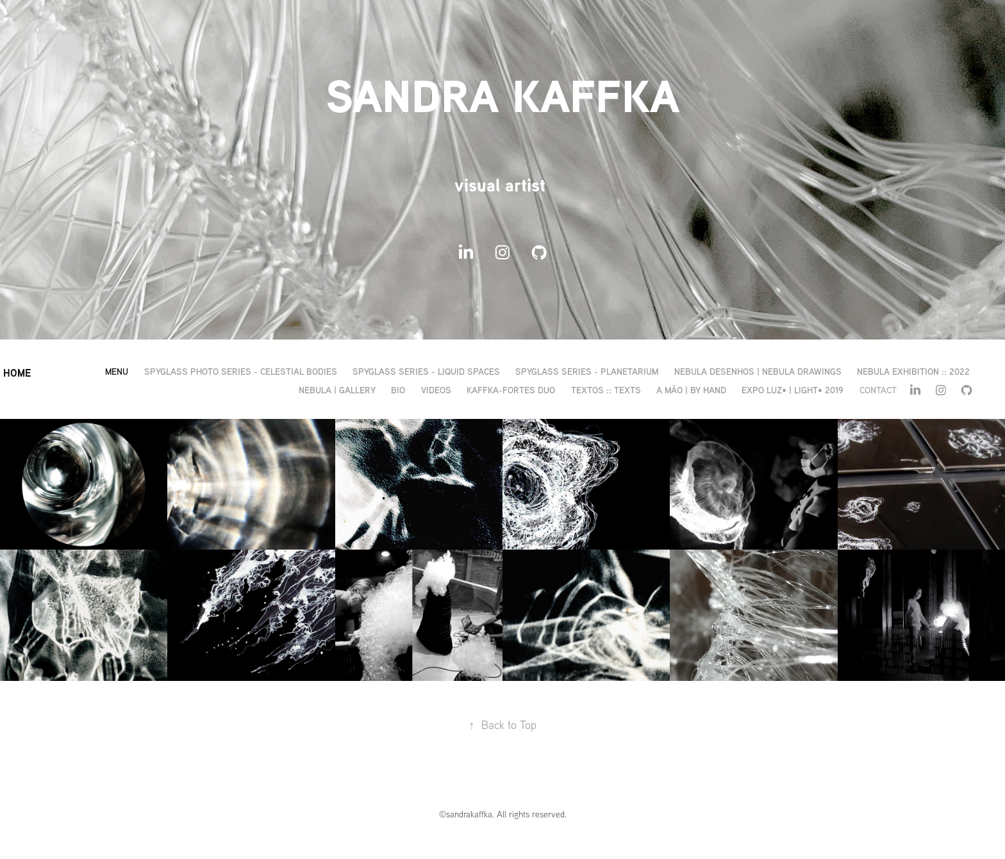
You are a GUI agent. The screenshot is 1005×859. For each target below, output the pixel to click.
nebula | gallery (337, 390)
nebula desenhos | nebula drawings (758, 371)
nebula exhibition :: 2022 (913, 371)
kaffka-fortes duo (511, 390)
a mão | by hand (691, 390)
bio (398, 390)
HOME (17, 373)
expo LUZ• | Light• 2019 (792, 390)
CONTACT (878, 390)
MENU (116, 371)
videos (436, 390)
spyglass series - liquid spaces (426, 371)
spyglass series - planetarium (586, 371)
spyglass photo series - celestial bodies (240, 371)
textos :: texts (606, 390)
